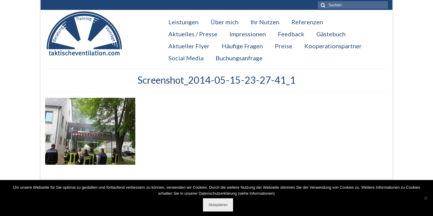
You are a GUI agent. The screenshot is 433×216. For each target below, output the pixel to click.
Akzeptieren (217, 205)
